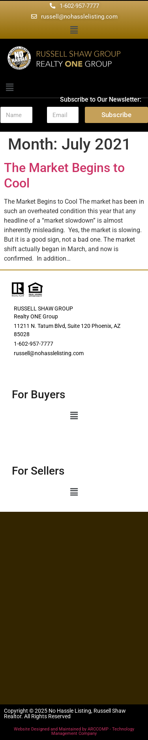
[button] (74, 30)
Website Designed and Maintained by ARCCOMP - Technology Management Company (74, 731)
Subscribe (116, 115)
